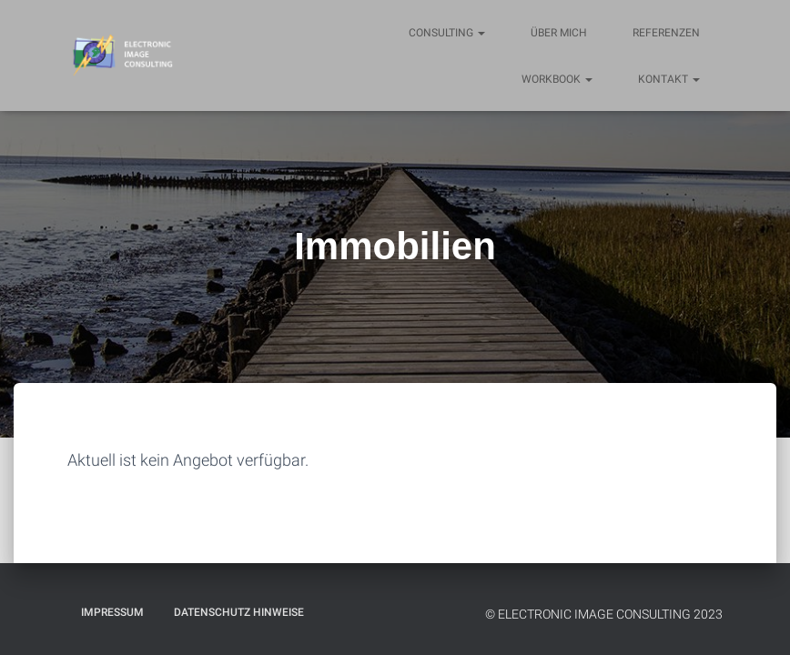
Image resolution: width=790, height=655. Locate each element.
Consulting (447, 32)
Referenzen (666, 32)
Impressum (112, 612)
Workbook (557, 79)
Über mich (559, 32)
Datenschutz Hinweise (239, 612)
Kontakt (669, 79)
